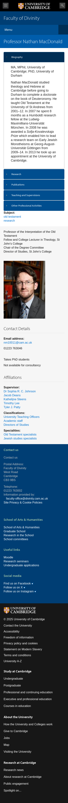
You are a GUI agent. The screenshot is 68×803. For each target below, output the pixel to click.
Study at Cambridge (17, 671)
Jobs (7, 738)
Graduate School (14, 531)
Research (16, 174)
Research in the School (19, 535)
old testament (12, 216)
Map (6, 744)
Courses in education (17, 705)
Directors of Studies (16, 424)
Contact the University (18, 625)
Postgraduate (12, 685)
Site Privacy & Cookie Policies (23, 502)
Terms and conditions (17, 655)
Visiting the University (17, 751)
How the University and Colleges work (28, 724)
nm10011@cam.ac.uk (18, 342)
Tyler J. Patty (12, 407)
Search (62, 5)
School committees (16, 539)
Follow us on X (13, 587)
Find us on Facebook (17, 583)
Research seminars (16, 561)
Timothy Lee (11, 403)
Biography (17, 57)
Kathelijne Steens (15, 399)
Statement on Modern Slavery (23, 649)
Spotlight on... (12, 790)
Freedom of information (19, 637)
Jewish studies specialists (20, 438)
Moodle (8, 557)
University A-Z (13, 661)
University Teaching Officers (22, 416)
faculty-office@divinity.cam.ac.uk (27, 498)
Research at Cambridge (20, 763)
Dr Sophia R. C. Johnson (20, 391)
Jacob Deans (12, 395)
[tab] (34, 57)
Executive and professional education (28, 699)
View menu (6, 6)
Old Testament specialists (20, 434)
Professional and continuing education (28, 692)
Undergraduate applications (21, 565)
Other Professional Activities (26, 205)
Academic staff (13, 420)
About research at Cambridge (23, 776)
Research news (14, 770)
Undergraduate (13, 678)
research (9, 220)
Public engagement (16, 783)
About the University (18, 717)
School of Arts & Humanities (22, 527)
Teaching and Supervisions (25, 195)
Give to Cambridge (16, 731)
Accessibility (11, 631)
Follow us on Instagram (19, 591)
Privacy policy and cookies (21, 643)
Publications (17, 184)
